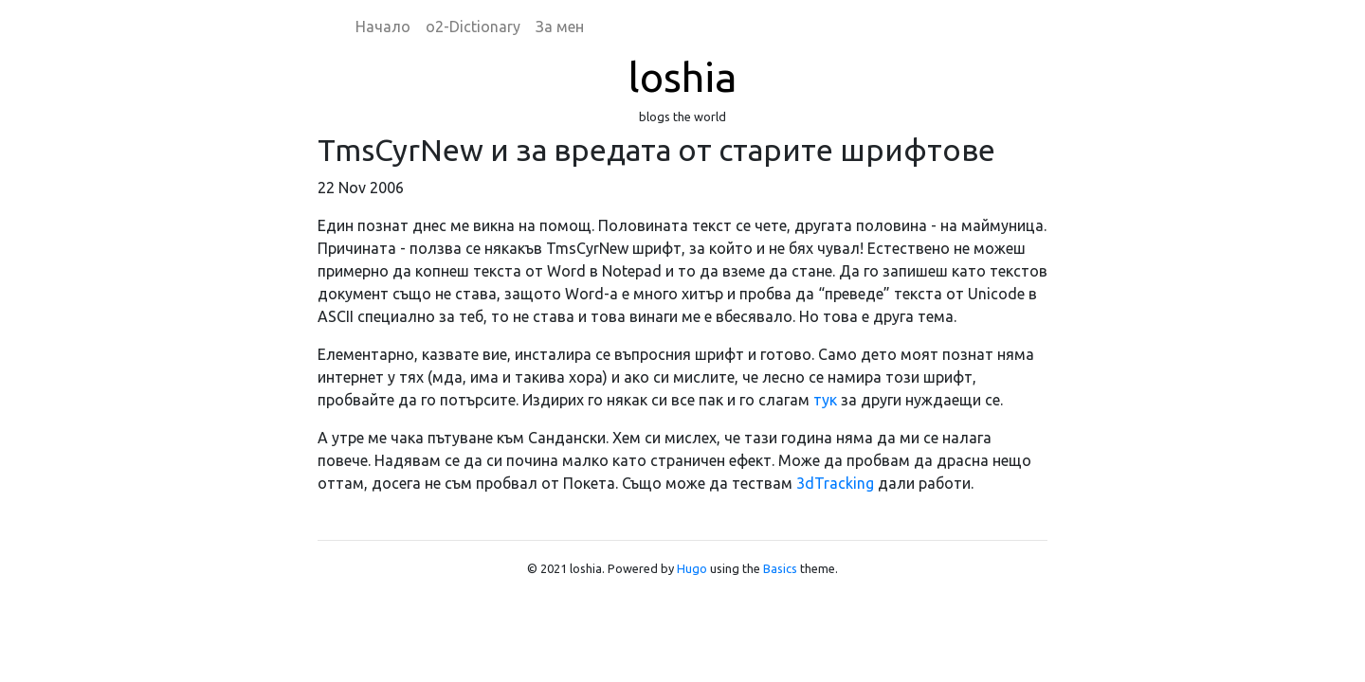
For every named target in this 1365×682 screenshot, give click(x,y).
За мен (560, 26)
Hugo (692, 568)
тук (825, 399)
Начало (382, 26)
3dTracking (835, 483)
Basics (780, 568)
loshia (682, 76)
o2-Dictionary (473, 26)
